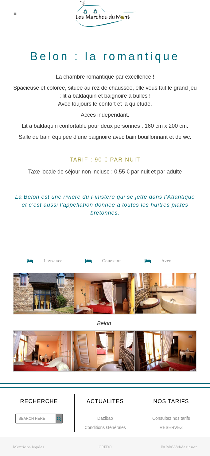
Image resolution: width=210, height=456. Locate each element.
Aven (156, 261)
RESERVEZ (171, 427)
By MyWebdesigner (179, 447)
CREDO (105, 447)
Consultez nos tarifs (171, 418)
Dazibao (105, 418)
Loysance (42, 261)
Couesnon (101, 261)
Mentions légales (28, 447)
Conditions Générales (105, 427)
